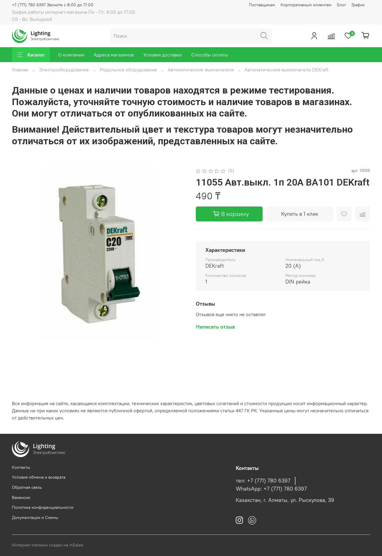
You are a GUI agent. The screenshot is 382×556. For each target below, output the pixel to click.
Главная (20, 70)
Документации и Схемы (35, 517)
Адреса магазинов (114, 55)
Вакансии (21, 497)
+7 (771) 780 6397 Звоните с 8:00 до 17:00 (52, 4)
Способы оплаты (209, 55)
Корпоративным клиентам (306, 4)
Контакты (21, 467)
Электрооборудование (64, 70)
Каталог (31, 55)
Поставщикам (262, 4)
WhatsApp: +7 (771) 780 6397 (271, 488)
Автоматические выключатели (201, 70)
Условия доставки (162, 55)
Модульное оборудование (128, 70)
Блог (341, 4)
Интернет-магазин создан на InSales (47, 545)
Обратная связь (27, 487)
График (358, 4)
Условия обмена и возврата (38, 477)
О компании (71, 55)
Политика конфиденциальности (42, 507)
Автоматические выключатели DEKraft (287, 70)
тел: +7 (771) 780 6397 (263, 480)
